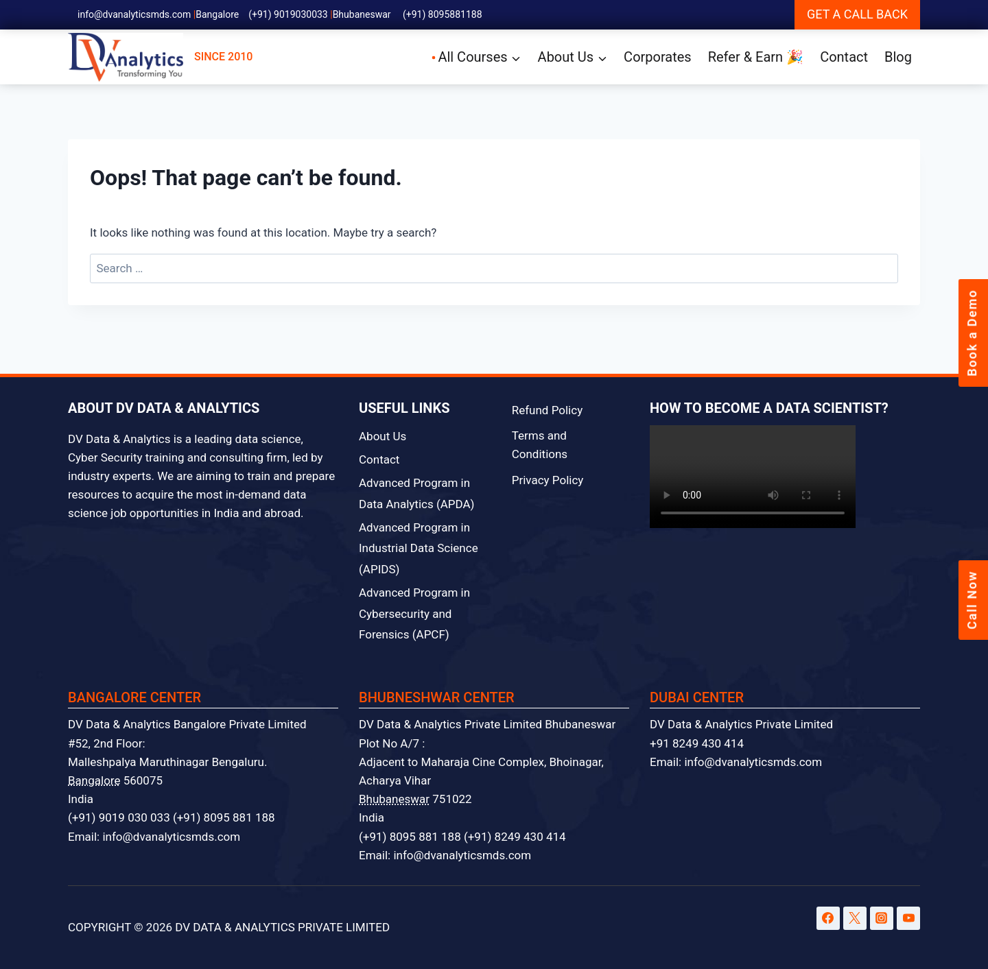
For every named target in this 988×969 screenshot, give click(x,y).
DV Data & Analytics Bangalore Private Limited (187, 724)
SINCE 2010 (160, 57)
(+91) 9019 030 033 (119, 817)
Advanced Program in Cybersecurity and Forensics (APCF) (414, 613)
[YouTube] (908, 918)
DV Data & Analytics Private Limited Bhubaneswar (487, 724)
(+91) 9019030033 (288, 14)
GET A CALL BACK (857, 14)
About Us (382, 436)
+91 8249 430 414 (697, 743)
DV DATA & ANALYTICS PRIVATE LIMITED (282, 927)
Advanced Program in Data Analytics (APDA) (417, 493)
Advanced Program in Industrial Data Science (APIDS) (418, 548)
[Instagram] (881, 918)
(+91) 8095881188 (442, 14)
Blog (898, 57)
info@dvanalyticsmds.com (134, 14)
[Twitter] (855, 918)
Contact (844, 57)
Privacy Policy (548, 480)
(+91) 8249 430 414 (515, 837)
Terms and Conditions (539, 445)
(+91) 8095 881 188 (224, 817)
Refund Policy (547, 410)
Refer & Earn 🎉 (755, 57)
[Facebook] (828, 918)
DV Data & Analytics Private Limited (741, 724)
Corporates (658, 57)
